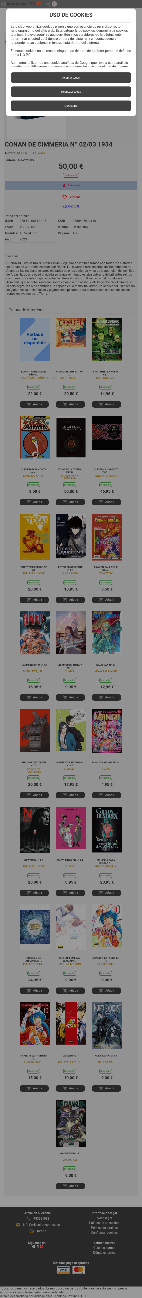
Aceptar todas (71, 77)
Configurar (71, 105)
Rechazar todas (71, 91)
